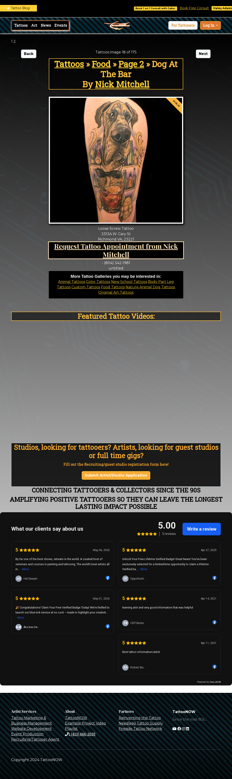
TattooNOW (76, 718)
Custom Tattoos (85, 287)
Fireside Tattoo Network (140, 728)
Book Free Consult (200, 8)
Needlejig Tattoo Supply (141, 723)
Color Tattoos (98, 282)
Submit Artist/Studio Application (116, 475)
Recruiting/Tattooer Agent (35, 739)
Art (34, 25)
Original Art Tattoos (115, 292)
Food (101, 63)
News (46, 25)
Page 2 (131, 63)
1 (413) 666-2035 (80, 734)
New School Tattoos (129, 282)
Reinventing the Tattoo (140, 718)
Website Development (31, 728)
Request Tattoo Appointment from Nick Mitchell (116, 250)
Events (60, 25)
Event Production (27, 734)
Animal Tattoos (71, 282)
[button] (183, 25)
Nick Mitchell (122, 84)
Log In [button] (209, 25)
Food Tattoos (113, 287)
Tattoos (21, 25)
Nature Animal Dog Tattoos (150, 287)
